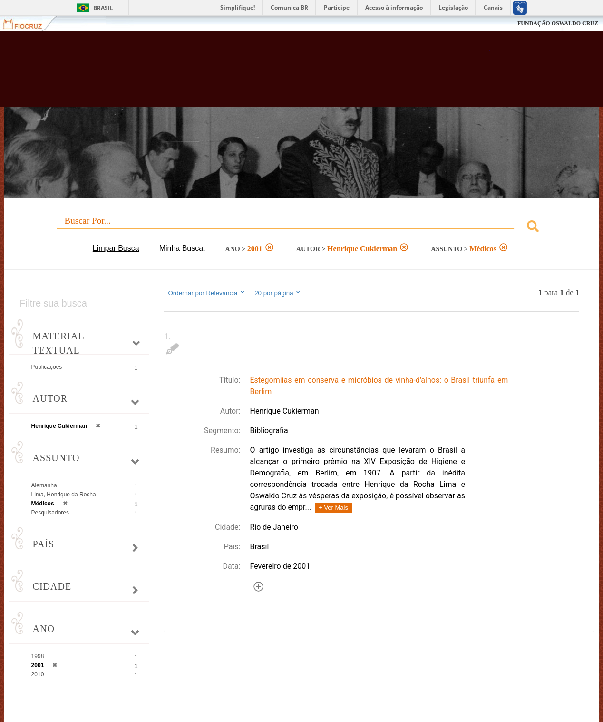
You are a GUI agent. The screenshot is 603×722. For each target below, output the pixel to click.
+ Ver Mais (333, 507)
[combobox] (301, 228)
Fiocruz (28, 23)
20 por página (278, 293)
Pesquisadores (50, 512)
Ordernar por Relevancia (206, 293)
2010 (37, 674)
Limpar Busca (116, 248)
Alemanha (44, 485)
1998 (37, 656)
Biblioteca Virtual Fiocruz (264, 73)
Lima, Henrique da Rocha (63, 494)
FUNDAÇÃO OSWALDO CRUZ (557, 23)
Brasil (103, 8)
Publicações (46, 367)
